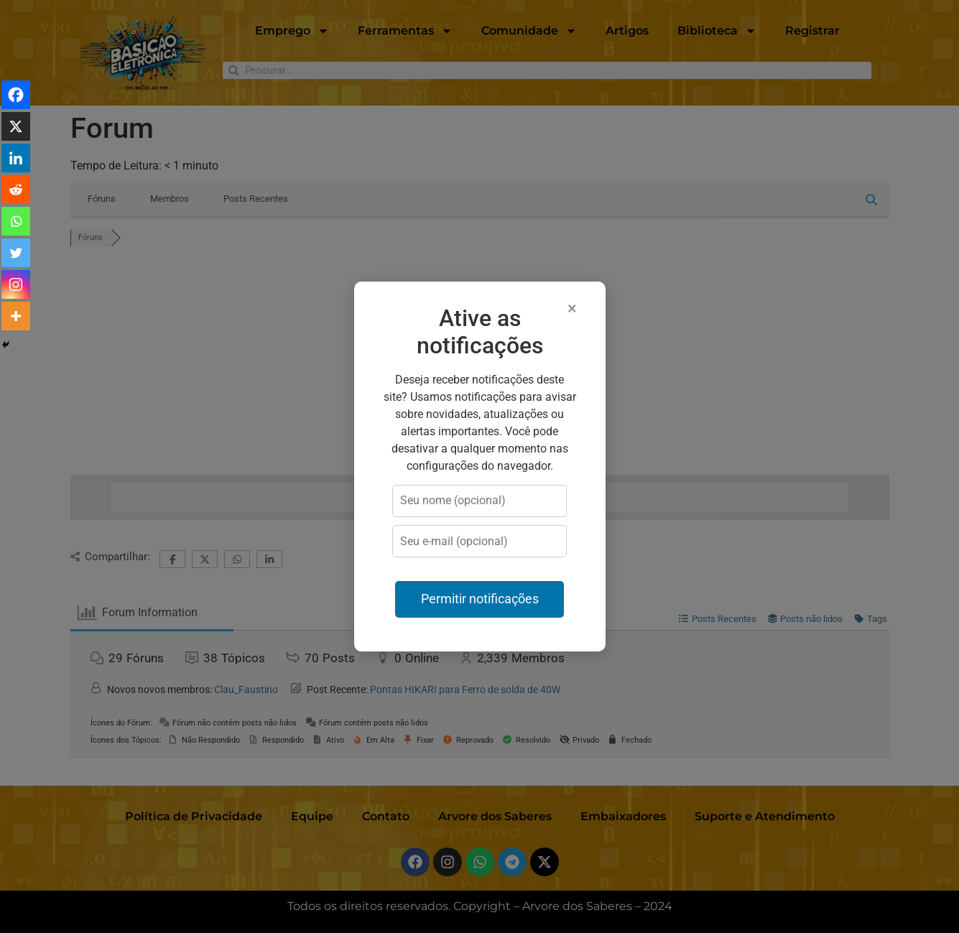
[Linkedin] (15, 158)
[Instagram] (15, 284)
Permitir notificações (480, 599)
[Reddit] (15, 189)
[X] (15, 126)
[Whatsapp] (15, 221)
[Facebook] (15, 94)
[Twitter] (15, 252)
